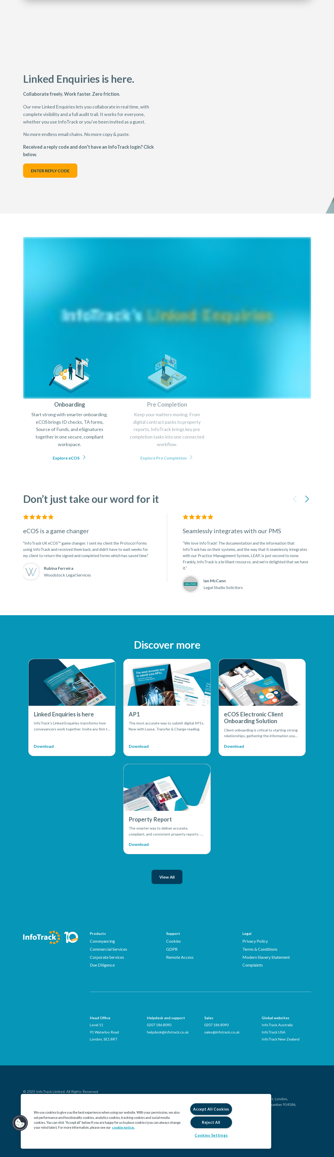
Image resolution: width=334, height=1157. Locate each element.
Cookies (173, 941)
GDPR (172, 949)
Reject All (211, 1122)
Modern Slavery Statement (266, 957)
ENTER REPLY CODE (50, 170)
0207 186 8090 (159, 1025)
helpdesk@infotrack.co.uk (168, 1032)
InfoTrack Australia (277, 1025)
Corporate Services (107, 957)
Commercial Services (108, 949)
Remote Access (180, 957)
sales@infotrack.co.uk (222, 1032)
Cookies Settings (211, 1135)
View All (167, 876)
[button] (20, 1123)
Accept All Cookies (211, 1109)
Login (275, 19)
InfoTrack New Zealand (280, 1039)
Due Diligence (102, 964)
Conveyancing (102, 941)
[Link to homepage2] (54, 19)
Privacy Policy (255, 941)
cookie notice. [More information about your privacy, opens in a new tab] (123, 1127)
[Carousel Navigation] (301, 500)
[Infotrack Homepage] (50, 937)
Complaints (252, 964)
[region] (146, 1121)
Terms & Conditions (259, 949)
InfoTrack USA (273, 1032)
